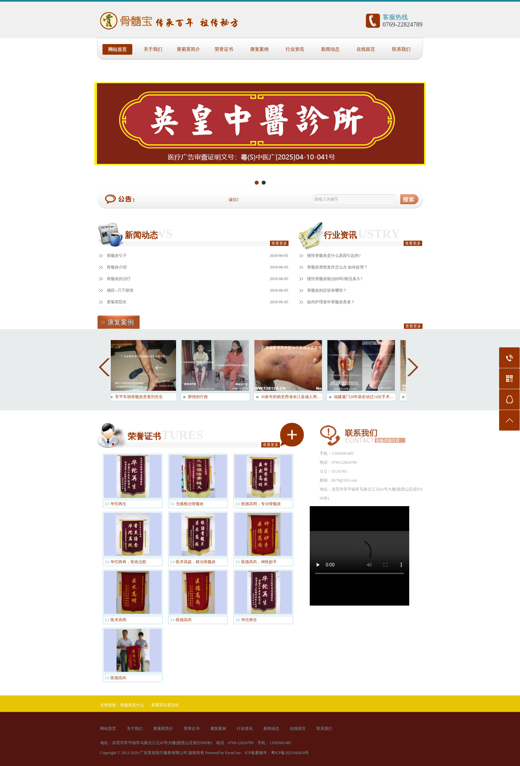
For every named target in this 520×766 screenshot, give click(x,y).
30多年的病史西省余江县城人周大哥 (293, 396)
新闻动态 (330, 49)
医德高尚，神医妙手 (259, 562)
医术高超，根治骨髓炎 (196, 562)
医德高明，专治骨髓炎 (261, 503)
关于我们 (153, 49)
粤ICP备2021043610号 (290, 752)
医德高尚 (184, 620)
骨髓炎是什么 (132, 705)
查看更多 (279, 243)
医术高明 (118, 620)
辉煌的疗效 (200, 396)
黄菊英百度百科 (165, 705)
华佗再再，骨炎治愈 (128, 562)
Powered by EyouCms (222, 752)
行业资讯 (295, 49)
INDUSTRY (367, 234)
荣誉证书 (224, 49)
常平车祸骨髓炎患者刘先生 (140, 396)
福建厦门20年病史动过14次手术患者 (366, 396)
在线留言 (366, 49)
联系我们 (401, 49)
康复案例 (259, 49)
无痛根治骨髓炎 (190, 503)
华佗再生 (118, 503)
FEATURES (170, 435)
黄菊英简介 (188, 49)
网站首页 (117, 49)
